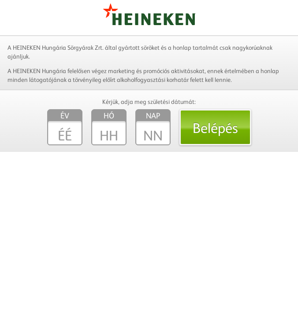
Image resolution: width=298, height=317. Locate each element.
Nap (153, 115)
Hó (109, 115)
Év (64, 115)
